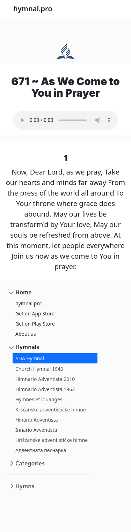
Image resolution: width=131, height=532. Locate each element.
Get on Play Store (35, 323)
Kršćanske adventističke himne (50, 409)
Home (23, 292)
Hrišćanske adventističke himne (51, 440)
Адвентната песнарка (40, 450)
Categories (30, 463)
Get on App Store (34, 313)
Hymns (24, 486)
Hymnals (27, 347)
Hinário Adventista (36, 419)
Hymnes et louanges (39, 399)
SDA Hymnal (30, 358)
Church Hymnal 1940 (39, 369)
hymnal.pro (28, 303)
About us (25, 333)
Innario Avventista (36, 430)
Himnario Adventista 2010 (45, 379)
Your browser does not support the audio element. (65, 120)
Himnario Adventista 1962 (45, 389)
